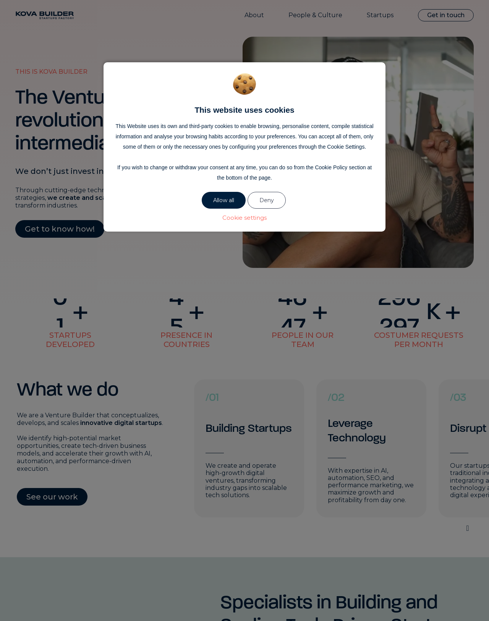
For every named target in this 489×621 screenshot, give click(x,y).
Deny (266, 200)
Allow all (223, 200)
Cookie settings (244, 217)
